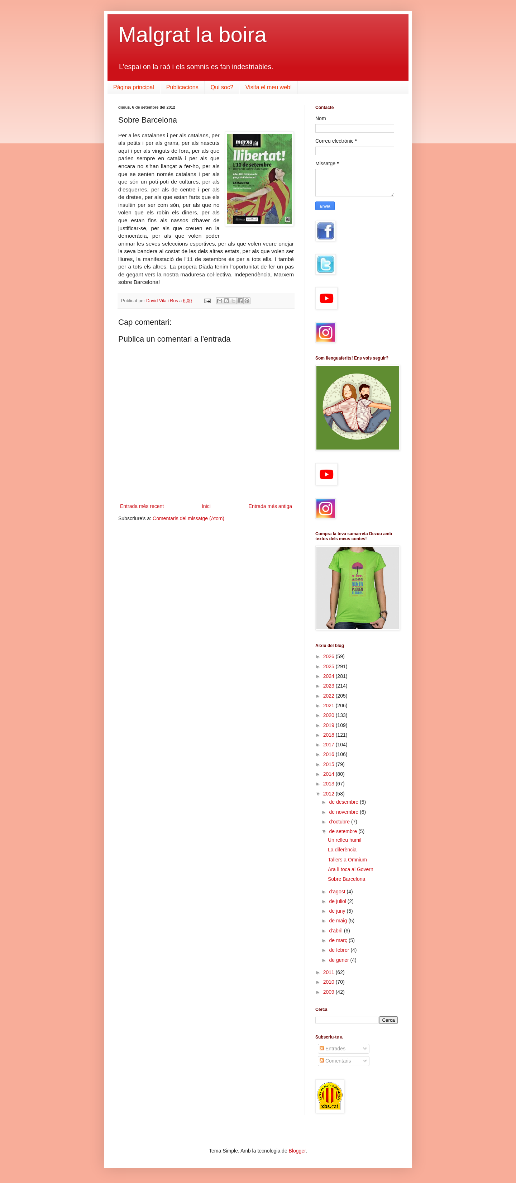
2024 (329, 676)
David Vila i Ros (162, 300)
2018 (329, 735)
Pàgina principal (133, 87)
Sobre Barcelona (346, 879)
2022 (329, 696)
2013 (329, 784)
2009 (329, 992)
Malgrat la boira (192, 35)
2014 (329, 774)
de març (338, 940)
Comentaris (335, 1061)
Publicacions (182, 87)
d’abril (336, 930)
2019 (329, 725)
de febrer (339, 950)
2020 (329, 715)
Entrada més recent (142, 506)
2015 (329, 764)
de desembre (344, 802)
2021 (329, 705)
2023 (329, 686)
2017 (329, 744)
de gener (339, 960)
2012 (329, 794)
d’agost (338, 891)
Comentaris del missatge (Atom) (188, 518)
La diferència (342, 849)
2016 (329, 754)
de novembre (344, 812)
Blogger (297, 1151)
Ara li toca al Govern (350, 869)
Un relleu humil (344, 840)
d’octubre (340, 822)
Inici (206, 506)
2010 (329, 982)
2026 (329, 656)
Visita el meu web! (268, 87)
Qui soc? (222, 87)
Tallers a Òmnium (347, 860)
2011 (329, 972)
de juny (338, 911)
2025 (329, 666)
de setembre (343, 831)
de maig (338, 920)
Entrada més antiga (270, 506)
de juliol (338, 901)
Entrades (332, 1048)
